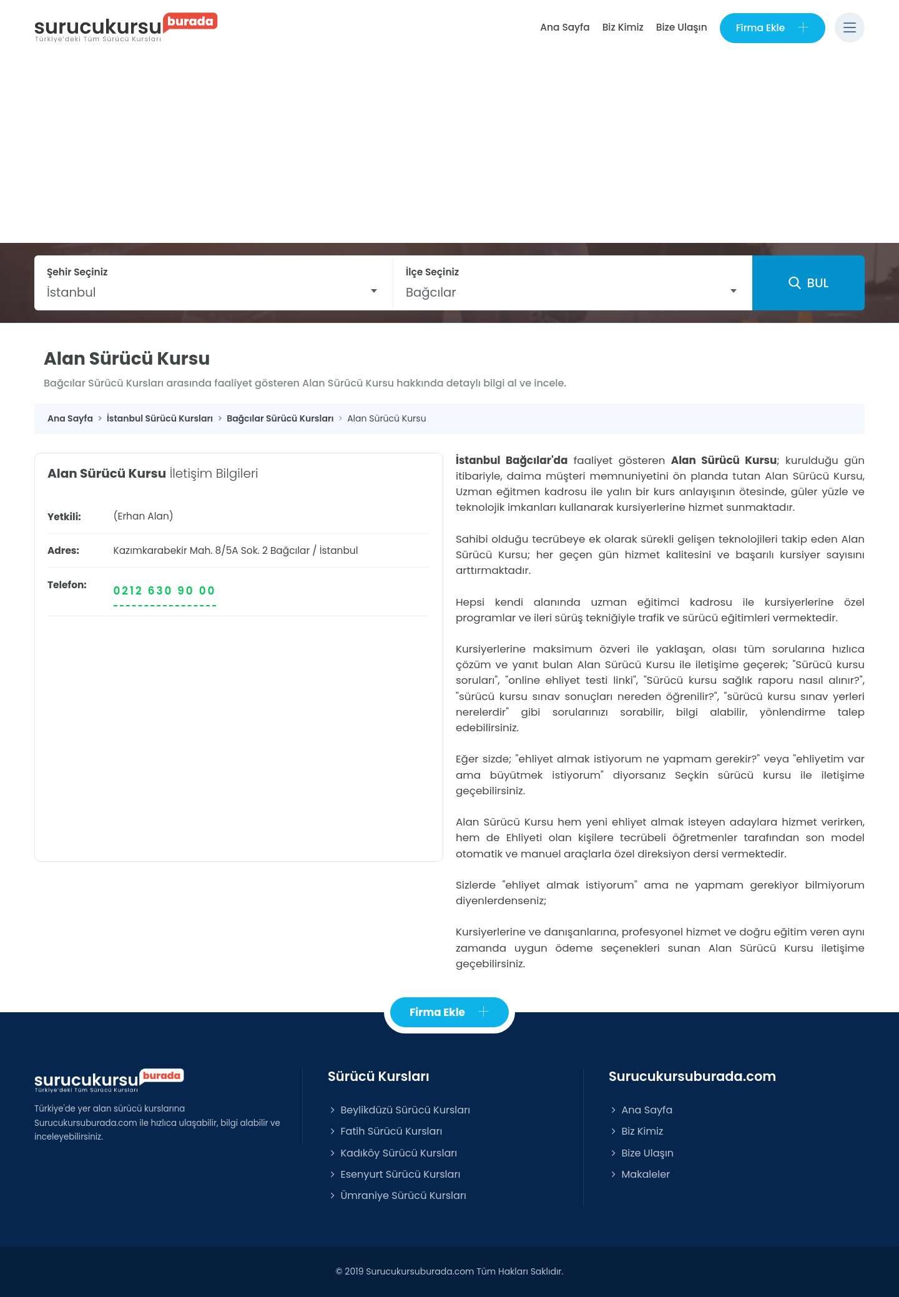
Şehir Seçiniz (77, 272)
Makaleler (639, 1174)
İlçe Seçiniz (432, 272)
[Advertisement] (449, 149)
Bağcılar (290, 550)
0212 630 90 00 (165, 590)
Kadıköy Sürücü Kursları (392, 1153)
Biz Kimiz (623, 27)
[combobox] (213, 292)
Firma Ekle (772, 28)
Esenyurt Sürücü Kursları (394, 1174)
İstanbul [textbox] (71, 292)
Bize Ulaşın (681, 27)
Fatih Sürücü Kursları (385, 1131)
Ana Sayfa (564, 27)
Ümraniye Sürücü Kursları (397, 1195)
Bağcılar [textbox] (431, 292)
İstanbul (339, 550)
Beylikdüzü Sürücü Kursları (399, 1110)
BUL (808, 283)
